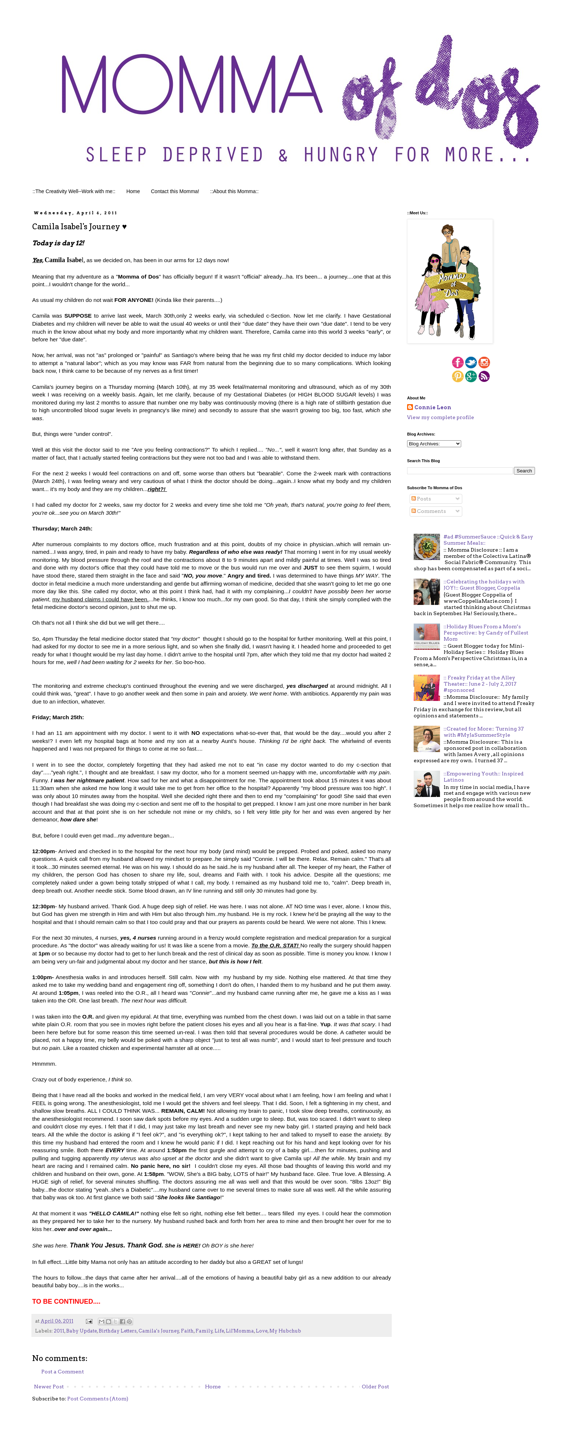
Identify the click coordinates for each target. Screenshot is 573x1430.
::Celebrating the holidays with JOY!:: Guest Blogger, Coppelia (484, 585)
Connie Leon (432, 407)
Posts (421, 499)
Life (219, 1331)
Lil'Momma (240, 1331)
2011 (59, 1331)
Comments (428, 511)
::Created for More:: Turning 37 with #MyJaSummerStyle (484, 732)
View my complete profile (440, 417)
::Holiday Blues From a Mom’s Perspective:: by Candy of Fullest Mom (486, 633)
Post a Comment (62, 1372)
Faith (187, 1331)
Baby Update (81, 1331)
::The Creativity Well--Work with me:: (74, 191)
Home (133, 191)
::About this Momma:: (234, 191)
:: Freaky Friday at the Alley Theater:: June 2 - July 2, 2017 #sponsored (480, 684)
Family (204, 1331)
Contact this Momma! (175, 191)
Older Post (375, 1386)
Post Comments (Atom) (97, 1399)
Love (261, 1331)
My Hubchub (285, 1331)
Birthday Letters (118, 1331)
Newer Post (49, 1386)
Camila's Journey (158, 1331)
